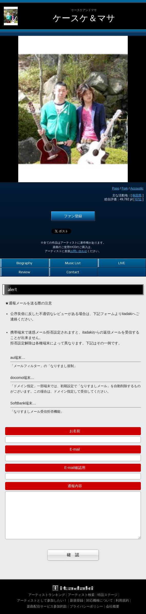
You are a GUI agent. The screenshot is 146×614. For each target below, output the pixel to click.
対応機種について (99, 600)
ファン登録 (73, 216)
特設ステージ (107, 595)
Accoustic (136, 188)
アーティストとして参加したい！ (42, 600)
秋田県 (137, 195)
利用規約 (122, 600)
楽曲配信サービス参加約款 (47, 606)
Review (24, 272)
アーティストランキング (46, 595)
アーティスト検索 (81, 595)
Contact (73, 272)
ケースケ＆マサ (84, 18)
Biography (24, 263)
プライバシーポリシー (86, 606)
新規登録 (76, 600)
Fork (125, 188)
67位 (138, 199)
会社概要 (112, 606)
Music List (73, 263)
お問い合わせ (78, 251)
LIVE (121, 263)
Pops (115, 188)
